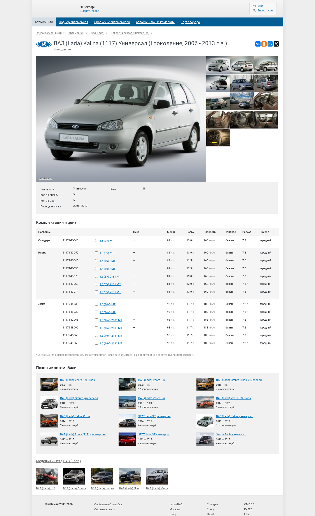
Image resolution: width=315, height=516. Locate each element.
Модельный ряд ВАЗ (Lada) (58, 449)
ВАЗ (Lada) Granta (74, 467)
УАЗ (172, 505)
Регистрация (265, 10)
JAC (209, 505)
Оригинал (45, 178)
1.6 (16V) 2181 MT (111, 311)
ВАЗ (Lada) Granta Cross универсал (237, 368)
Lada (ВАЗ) (176, 491)
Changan (212, 491)
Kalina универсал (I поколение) (130, 33)
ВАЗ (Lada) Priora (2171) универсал (81, 422)
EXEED (248, 496)
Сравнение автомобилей (112, 22)
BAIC (247, 505)
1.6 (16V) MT (107, 297)
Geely (173, 500)
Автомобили (44, 22)
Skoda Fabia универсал (230, 422)
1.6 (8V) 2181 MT (110, 272)
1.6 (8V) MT (106, 240)
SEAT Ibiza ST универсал (153, 422)
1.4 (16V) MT (107, 258)
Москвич (175, 496)
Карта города (190, 22)
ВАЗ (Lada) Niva (130, 467)
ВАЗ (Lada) (97, 33)
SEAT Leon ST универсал (153, 404)
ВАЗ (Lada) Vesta (157, 467)
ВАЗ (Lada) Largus (102, 467)
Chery (210, 496)
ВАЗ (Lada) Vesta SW (150, 368)
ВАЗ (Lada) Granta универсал (78, 386)
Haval (210, 500)
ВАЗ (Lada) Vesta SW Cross (76, 368)
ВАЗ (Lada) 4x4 (47, 467)
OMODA (248, 491)
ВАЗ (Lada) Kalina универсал (233, 404)
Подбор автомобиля (73, 22)
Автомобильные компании (155, 22)
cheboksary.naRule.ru (49, 33)
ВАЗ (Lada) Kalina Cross (74, 404)
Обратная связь (104, 496)
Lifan (247, 500)
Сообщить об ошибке (107, 491)
